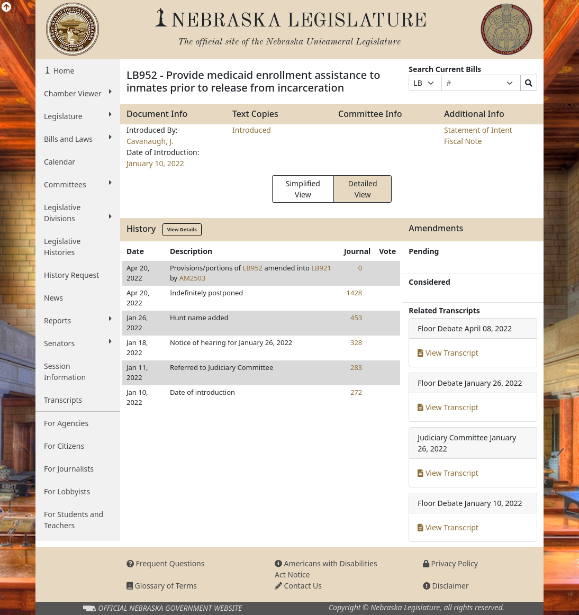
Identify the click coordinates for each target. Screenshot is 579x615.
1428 (355, 292)
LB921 (321, 268)
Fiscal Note (463, 141)
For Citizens (64, 446)
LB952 (252, 268)
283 (356, 367)
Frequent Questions (165, 563)
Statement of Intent (478, 130)
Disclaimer (446, 586)
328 (356, 342)
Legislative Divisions (78, 212)
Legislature (78, 116)
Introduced (251, 130)
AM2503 (192, 278)
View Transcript (448, 353)
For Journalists (69, 469)
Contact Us (298, 586)
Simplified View (303, 189)
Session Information (65, 371)
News (53, 298)
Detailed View (362, 189)
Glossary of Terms (161, 586)
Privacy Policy (450, 563)
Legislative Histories (62, 246)
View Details (182, 229)
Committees (78, 184)
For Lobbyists (67, 491)
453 (356, 317)
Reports (78, 320)
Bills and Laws (78, 138)
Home (62, 71)
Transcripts (63, 400)
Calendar (59, 162)
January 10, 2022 (155, 163)
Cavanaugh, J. (150, 141)
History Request (71, 275)
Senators (78, 343)
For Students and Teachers (73, 519)
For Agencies (66, 423)
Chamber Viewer (78, 93)
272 (356, 392)
